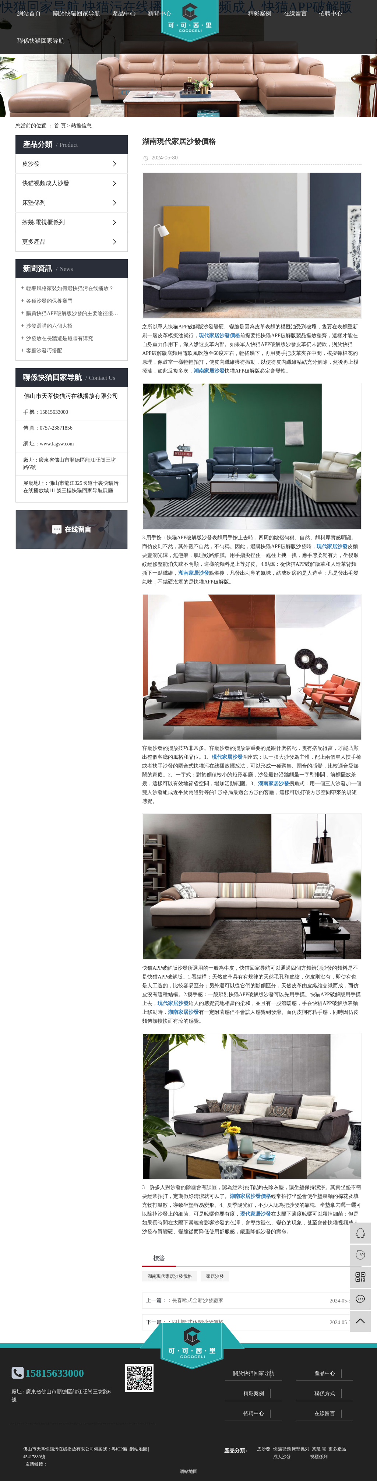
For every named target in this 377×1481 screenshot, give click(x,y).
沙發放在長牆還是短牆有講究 (59, 338)
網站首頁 (29, 13)
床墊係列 (34, 203)
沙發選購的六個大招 (49, 326)
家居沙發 (215, 1276)
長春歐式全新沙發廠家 (197, 1300)
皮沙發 (31, 164)
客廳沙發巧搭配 (44, 350)
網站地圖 (138, 1449)
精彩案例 (259, 13)
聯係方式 (324, 1393)
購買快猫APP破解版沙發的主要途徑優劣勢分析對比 (74, 313)
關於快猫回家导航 (76, 13)
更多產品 (34, 242)
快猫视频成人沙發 (45, 183)
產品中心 (124, 13)
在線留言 (295, 13)
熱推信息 (81, 125)
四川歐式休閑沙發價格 (197, 1322)
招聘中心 (330, 13)
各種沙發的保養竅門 (49, 301)
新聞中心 (159, 13)
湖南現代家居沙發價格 (170, 1276)
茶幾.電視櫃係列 (43, 222)
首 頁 (60, 125)
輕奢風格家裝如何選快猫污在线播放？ (70, 288)
